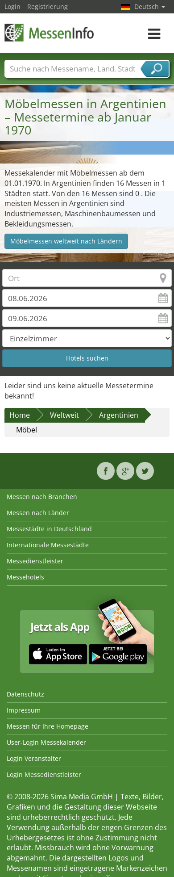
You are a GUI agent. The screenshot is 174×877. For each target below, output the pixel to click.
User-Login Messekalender (46, 742)
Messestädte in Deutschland (49, 529)
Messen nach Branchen (42, 496)
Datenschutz (25, 694)
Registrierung (47, 6)
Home (19, 415)
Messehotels (25, 577)
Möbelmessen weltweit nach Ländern (66, 241)
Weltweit (64, 415)
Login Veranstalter (34, 758)
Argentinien (118, 415)
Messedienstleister (35, 561)
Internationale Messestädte (48, 545)
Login (12, 6)
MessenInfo (49, 32)
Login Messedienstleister (44, 774)
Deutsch (149, 6)
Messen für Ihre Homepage (47, 726)
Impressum (24, 710)
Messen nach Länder (38, 512)
